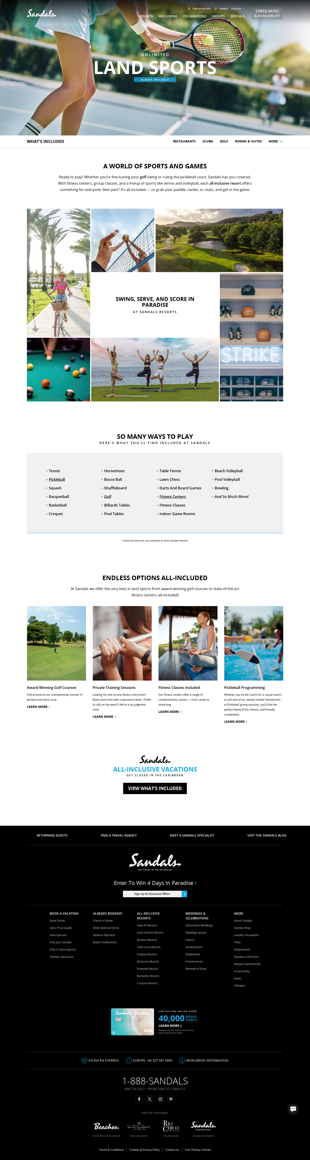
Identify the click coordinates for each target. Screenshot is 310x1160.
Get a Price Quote (61, 928)
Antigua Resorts (147, 954)
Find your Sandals (61, 942)
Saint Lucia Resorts (149, 947)
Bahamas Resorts (148, 961)
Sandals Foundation (246, 935)
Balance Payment (104, 935)
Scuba (207, 141)
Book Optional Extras (106, 928)
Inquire (190, 940)
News (237, 978)
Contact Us (172, 1150)
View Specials (58, 935)
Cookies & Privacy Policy (144, 1150)
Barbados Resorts (148, 976)
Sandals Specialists (62, 957)
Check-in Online (103, 921)
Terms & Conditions (111, 1150)
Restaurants (184, 141)
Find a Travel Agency (63, 949)
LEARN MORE (170, 1025)
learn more (104, 716)
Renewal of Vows (196, 969)
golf (143, 176)
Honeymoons (194, 947)
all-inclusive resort (225, 183)
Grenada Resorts (147, 969)
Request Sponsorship (247, 964)
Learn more (38, 706)
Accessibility (241, 971)
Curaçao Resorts (147, 983)
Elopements (193, 954)
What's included (45, 141)
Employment (242, 949)
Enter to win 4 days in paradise (155, 882)
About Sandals (243, 921)
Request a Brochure (246, 957)
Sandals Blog (242, 928)
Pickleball (57, 479)
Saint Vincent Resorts (150, 933)
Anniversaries (194, 961)
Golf (224, 141)
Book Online (57, 921)
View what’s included (155, 788)
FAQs (237, 942)
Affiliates (239, 986)
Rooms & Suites (248, 141)
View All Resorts (147, 925)
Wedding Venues (196, 933)
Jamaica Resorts (147, 940)
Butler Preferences (105, 942)
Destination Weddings (199, 925)
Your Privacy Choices (198, 1150)
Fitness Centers (173, 496)
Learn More (235, 721)
